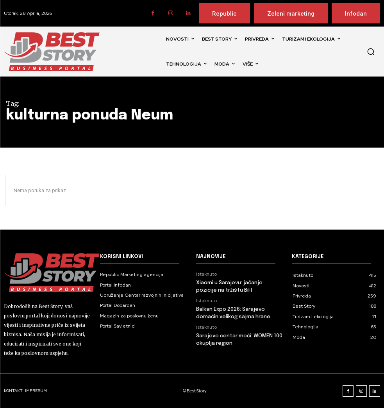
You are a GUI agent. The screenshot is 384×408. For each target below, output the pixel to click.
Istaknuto (206, 274)
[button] (370, 51)
